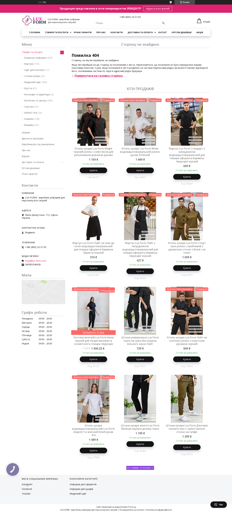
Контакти (117, 32)
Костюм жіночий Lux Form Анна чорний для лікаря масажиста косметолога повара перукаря (93, 340)
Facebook (27, 488)
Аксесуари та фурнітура (37, 94)
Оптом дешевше (182, 32)
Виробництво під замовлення (38, 144)
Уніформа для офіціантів (83, 484)
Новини (26, 132)
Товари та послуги (56, 32)
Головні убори (32, 76)
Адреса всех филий (158, 8)
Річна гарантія (83, 32)
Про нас (101, 32)
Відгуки (26, 156)
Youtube (26, 493)
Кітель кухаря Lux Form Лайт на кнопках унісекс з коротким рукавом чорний (187, 340)
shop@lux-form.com (35, 260)
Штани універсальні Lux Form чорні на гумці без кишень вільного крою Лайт (140, 340)
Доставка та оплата (140, 32)
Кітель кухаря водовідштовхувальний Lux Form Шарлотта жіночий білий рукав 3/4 (93, 430)
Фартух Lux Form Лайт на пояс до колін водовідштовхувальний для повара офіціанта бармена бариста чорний (93, 247)
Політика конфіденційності (159, 509)
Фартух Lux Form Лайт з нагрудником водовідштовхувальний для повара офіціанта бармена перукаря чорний (140, 249)
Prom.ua (132, 507)
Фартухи (28, 63)
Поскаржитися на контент (131, 509)
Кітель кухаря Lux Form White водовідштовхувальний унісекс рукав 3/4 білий (140, 152)
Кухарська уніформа (35, 57)
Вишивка (29, 124)
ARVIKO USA (30, 112)
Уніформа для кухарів (81, 488)
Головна (34, 32)
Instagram (27, 484)
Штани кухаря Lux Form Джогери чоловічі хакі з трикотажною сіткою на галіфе (187, 429)
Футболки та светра (35, 100)
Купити (93, 170)
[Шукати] (163, 23)
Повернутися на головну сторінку (98, 76)
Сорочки (29, 106)
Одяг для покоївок (34, 69)
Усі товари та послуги (139, 467)
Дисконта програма (32, 138)
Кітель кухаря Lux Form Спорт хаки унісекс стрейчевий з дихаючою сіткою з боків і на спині (187, 247)
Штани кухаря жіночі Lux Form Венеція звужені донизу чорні (140, 427)
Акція (199, 32)
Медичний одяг (32, 82)
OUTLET (162, 32)
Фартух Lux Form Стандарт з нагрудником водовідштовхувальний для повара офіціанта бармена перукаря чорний (187, 155)
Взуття (28, 88)
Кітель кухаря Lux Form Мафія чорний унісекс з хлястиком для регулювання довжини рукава (93, 152)
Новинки (29, 118)
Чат (218, 504)
